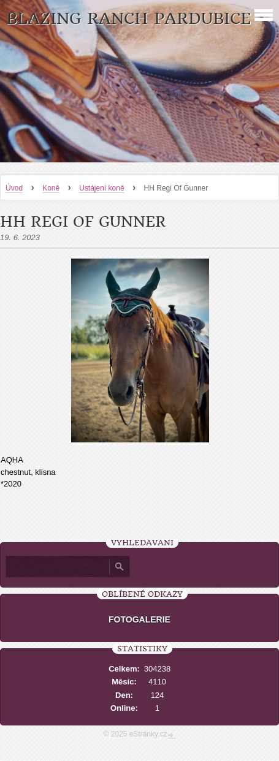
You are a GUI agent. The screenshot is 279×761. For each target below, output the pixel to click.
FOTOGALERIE (139, 619)
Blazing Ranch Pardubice (128, 18)
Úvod (14, 188)
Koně (50, 188)
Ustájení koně (101, 188)
